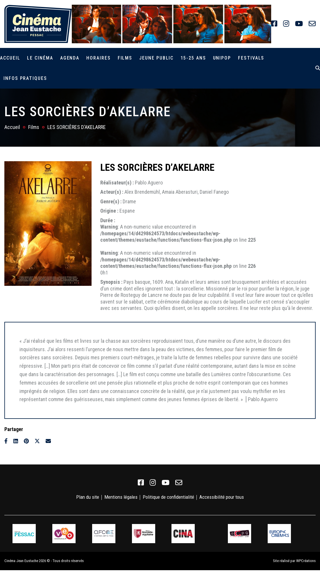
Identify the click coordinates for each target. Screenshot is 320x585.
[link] (274, 24)
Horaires (98, 58)
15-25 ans (193, 58)
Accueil (10, 58)
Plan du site (87, 497)
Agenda (70, 58)
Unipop (222, 58)
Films (125, 58)
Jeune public (156, 58)
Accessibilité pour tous (221, 497)
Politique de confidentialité (168, 497)
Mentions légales (120, 497)
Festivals (251, 58)
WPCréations (306, 561)
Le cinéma (40, 58)
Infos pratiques (25, 78)
